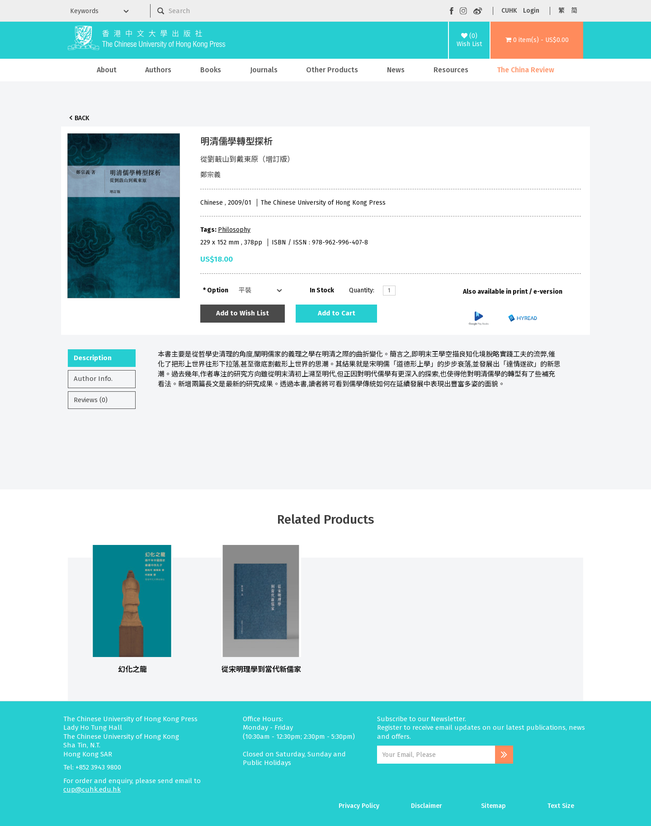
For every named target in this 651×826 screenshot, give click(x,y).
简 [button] (574, 10)
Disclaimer (426, 806)
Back (82, 118)
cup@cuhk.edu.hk (92, 789)
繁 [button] (561, 10)
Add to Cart (336, 313)
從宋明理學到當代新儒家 (261, 669)
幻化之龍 (132, 669)
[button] (537, 40)
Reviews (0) (91, 400)
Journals (264, 70)
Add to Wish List (242, 313)
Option (217, 290)
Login (531, 10)
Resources (451, 70)
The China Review (525, 70)
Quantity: (361, 290)
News (396, 70)
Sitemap (493, 806)
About (107, 70)
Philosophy (234, 230)
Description (93, 358)
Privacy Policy (359, 806)
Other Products (332, 70)
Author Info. (93, 379)
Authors (158, 70)
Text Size (560, 806)
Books (210, 70)
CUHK (509, 10)
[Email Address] (436, 755)
